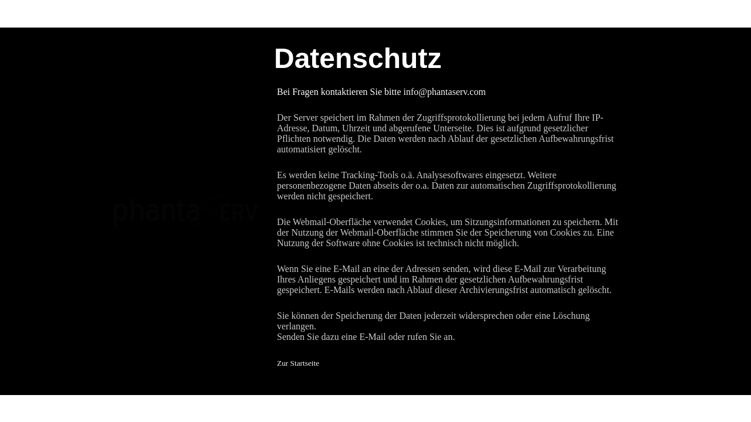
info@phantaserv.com (445, 92)
